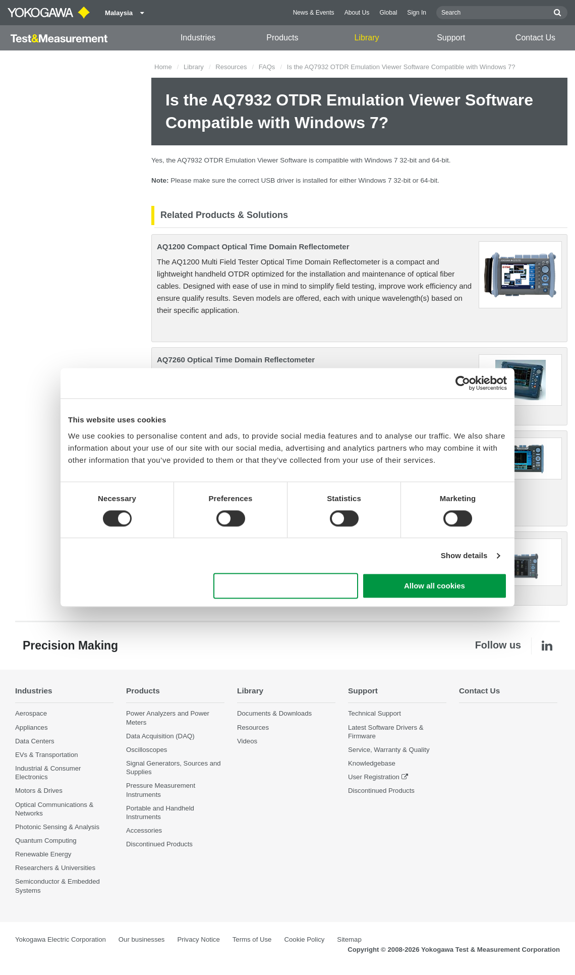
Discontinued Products (159, 844)
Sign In (416, 12)
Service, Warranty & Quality (388, 749)
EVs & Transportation (46, 755)
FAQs (267, 67)
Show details (464, 555)
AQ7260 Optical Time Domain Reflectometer (236, 359)
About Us (357, 12)
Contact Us (535, 37)
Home (163, 67)
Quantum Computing (46, 840)
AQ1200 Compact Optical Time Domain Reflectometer (253, 246)
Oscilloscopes (146, 749)
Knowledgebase (371, 763)
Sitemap (349, 939)
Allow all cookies (434, 586)
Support (451, 37)
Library (367, 37)
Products (282, 37)
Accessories (144, 830)
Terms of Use (252, 939)
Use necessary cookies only (286, 586)
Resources (231, 67)
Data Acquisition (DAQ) (160, 736)
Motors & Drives (39, 790)
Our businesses (142, 939)
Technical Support (374, 713)
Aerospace (31, 713)
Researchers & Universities (55, 868)
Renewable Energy (43, 854)
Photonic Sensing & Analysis (57, 827)
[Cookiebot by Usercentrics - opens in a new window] (463, 383)
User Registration (373, 777)
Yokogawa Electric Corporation (60, 939)
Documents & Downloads (274, 713)
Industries (198, 37)
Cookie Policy (304, 939)
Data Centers (34, 741)
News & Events (313, 12)
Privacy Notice (198, 939)
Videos (247, 741)
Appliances (31, 727)
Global (388, 12)
